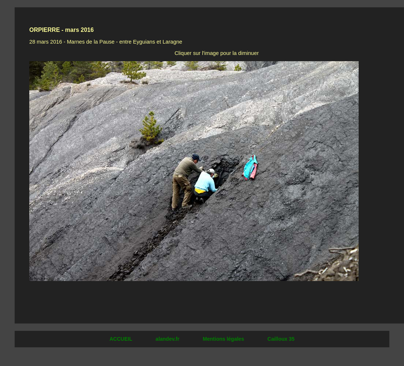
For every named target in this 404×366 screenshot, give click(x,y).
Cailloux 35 (281, 339)
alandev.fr (168, 339)
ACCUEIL (121, 339)
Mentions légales (224, 339)
